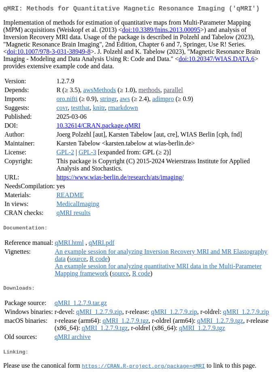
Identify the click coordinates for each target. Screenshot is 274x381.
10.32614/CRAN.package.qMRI (98, 127)
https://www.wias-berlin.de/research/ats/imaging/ (119, 178)
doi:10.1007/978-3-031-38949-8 (49, 53)
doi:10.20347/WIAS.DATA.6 (216, 60)
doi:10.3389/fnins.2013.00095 (161, 31)
